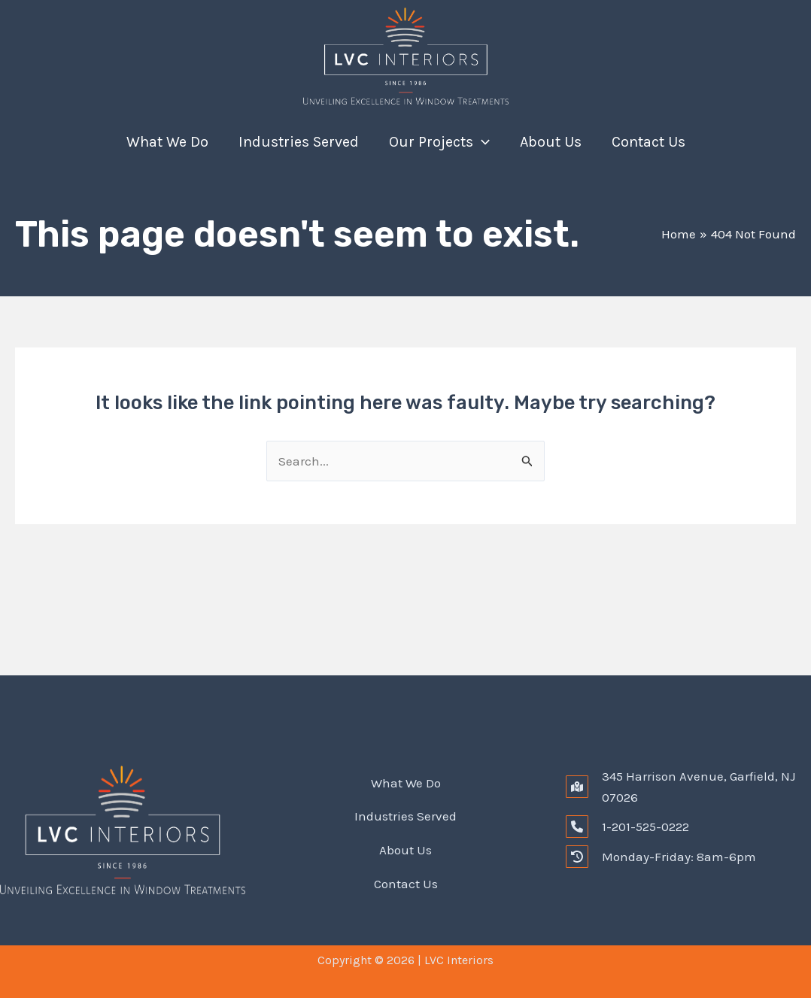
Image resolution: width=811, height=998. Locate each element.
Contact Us (648, 141)
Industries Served (298, 141)
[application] (481, 142)
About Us (551, 141)
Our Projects (439, 142)
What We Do (167, 141)
